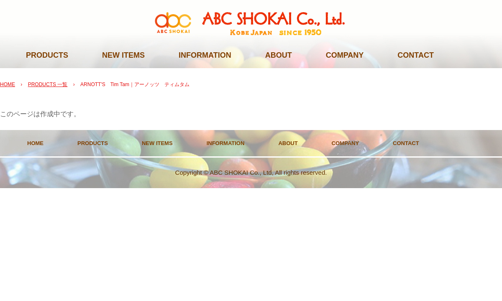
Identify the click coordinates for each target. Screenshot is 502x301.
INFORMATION (205, 55)
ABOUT (278, 55)
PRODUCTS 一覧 (48, 84)
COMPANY (345, 55)
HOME (7, 84)
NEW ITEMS (123, 55)
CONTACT (415, 55)
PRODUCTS (47, 55)
